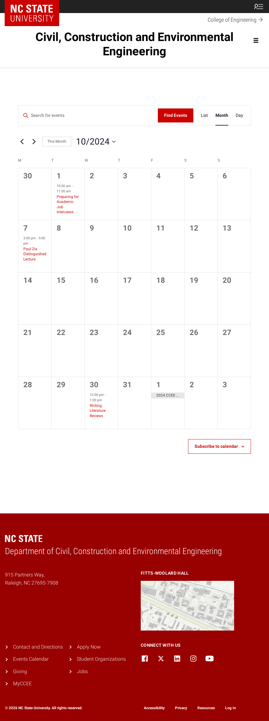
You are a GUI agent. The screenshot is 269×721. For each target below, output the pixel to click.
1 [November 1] (158, 384)
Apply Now (89, 647)
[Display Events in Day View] (239, 115)
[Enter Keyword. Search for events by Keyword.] (88, 115)
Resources (206, 708)
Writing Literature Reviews (98, 410)
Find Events (175, 115)
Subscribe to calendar (216, 446)
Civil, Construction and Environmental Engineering (134, 44)
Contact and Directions (38, 647)
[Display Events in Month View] (221, 115)
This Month (56, 141)
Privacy (181, 708)
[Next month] (34, 141)
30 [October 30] (94, 384)
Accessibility (154, 708)
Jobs (82, 671)
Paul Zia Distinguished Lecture (34, 254)
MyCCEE (22, 684)
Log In (230, 708)
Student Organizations (101, 659)
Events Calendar (31, 659)
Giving (20, 671)
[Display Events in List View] (204, 115)
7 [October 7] (25, 228)
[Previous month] (22, 141)
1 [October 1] (59, 176)
